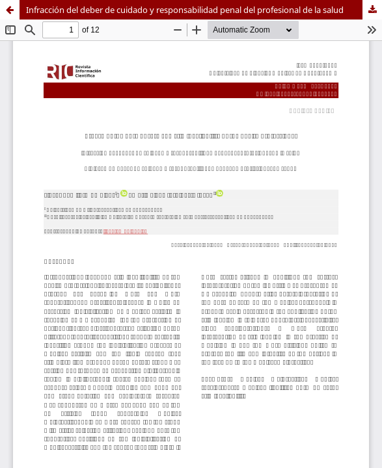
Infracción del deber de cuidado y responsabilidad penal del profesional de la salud (185, 10)
